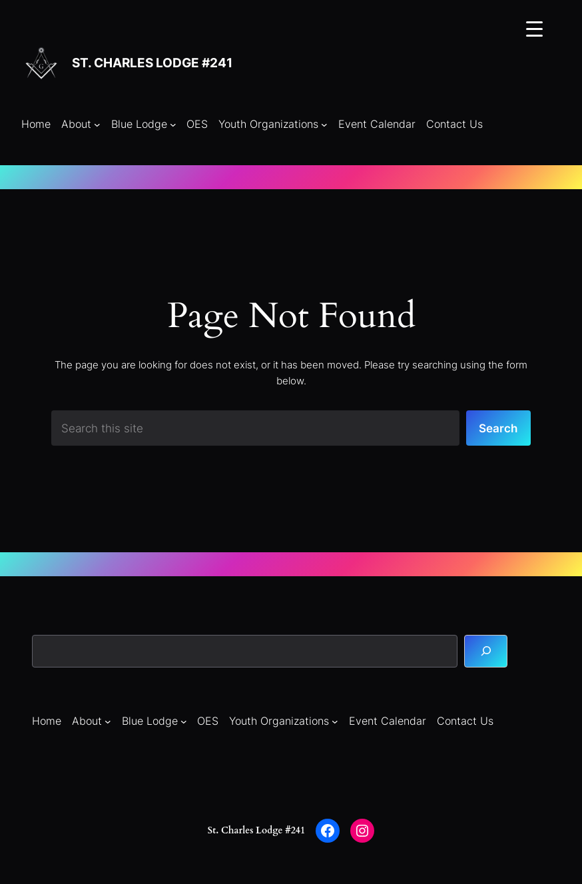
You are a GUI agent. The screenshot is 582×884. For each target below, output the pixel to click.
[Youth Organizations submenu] (324, 124)
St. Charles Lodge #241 (152, 63)
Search (498, 428)
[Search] (485, 651)
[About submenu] (97, 124)
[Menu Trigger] (534, 28)
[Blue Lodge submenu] (173, 124)
